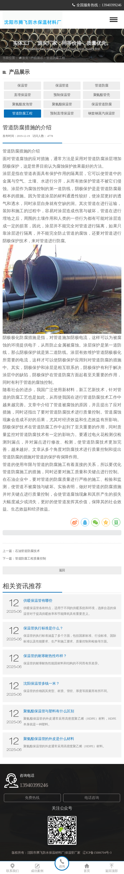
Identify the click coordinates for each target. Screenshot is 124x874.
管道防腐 (101, 85)
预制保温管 (62, 95)
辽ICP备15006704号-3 (97, 852)
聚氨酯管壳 (101, 95)
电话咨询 (91, 798)
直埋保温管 (22, 95)
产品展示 (37, 58)
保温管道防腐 (102, 104)
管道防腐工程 (55, 58)
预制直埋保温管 (62, 113)
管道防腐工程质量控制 (30, 558)
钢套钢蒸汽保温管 (101, 113)
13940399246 (34, 785)
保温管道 (62, 85)
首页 (25, 58)
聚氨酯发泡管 (22, 104)
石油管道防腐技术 (27, 551)
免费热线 (32, 798)
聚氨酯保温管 (62, 104)
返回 (62, 570)
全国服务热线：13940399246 (98, 5)
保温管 (22, 85)
